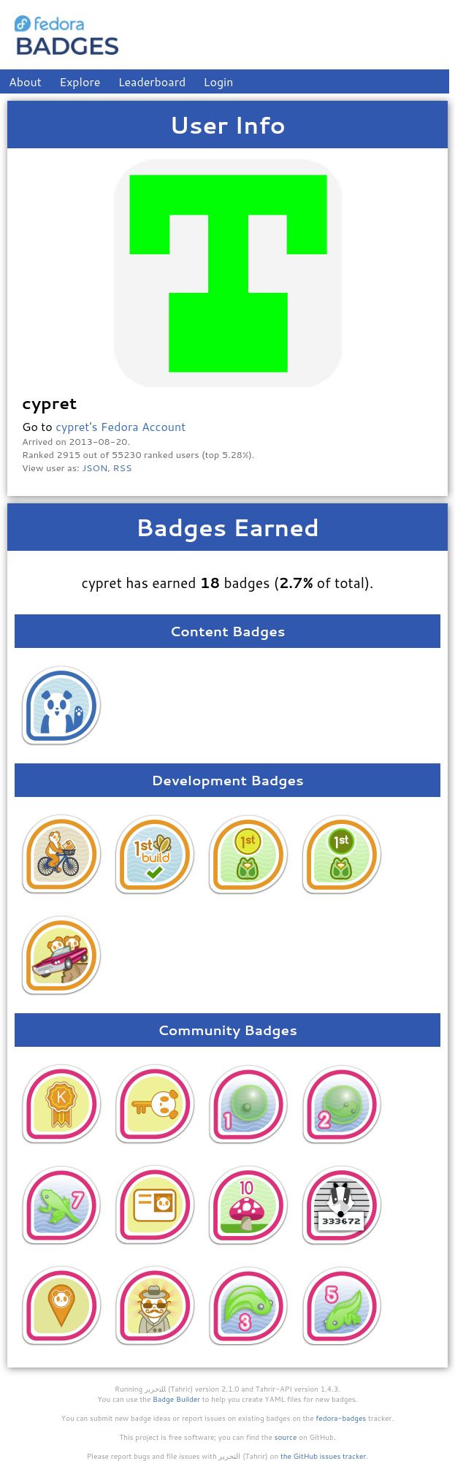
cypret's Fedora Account (121, 426)
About (25, 81)
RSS (122, 467)
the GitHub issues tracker (323, 1456)
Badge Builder (176, 1399)
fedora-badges (341, 1418)
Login (219, 81)
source (286, 1437)
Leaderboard (152, 81)
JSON (94, 467)
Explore (79, 81)
